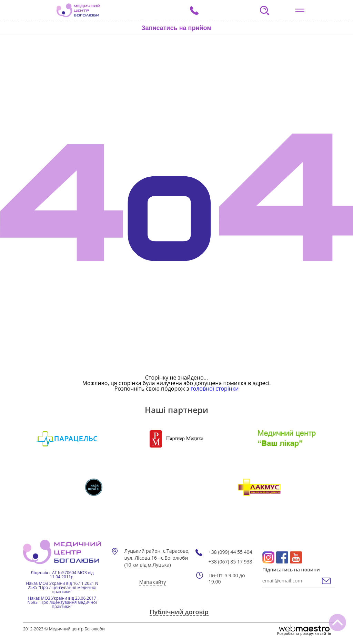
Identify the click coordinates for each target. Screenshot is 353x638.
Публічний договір (179, 612)
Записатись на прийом (176, 28)
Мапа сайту (152, 582)
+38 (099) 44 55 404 (230, 552)
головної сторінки (215, 388)
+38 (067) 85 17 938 (230, 562)
